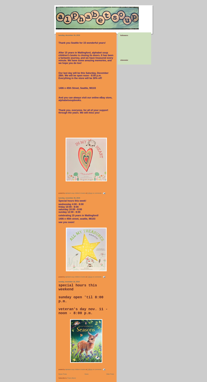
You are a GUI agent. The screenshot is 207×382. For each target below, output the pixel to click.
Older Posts (110, 374)
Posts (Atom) (71, 378)
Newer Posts (62, 374)
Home (86, 374)
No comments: (97, 193)
